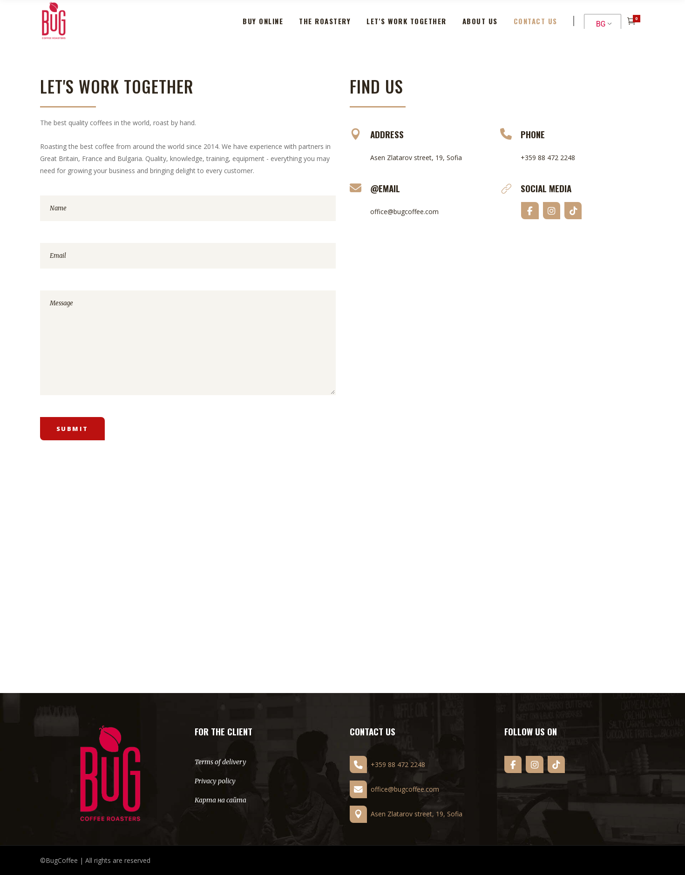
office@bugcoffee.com (404, 211)
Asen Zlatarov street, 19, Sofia (416, 157)
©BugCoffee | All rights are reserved (95, 860)
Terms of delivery (220, 762)
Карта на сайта (220, 800)
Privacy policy (215, 781)
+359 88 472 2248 (548, 157)
